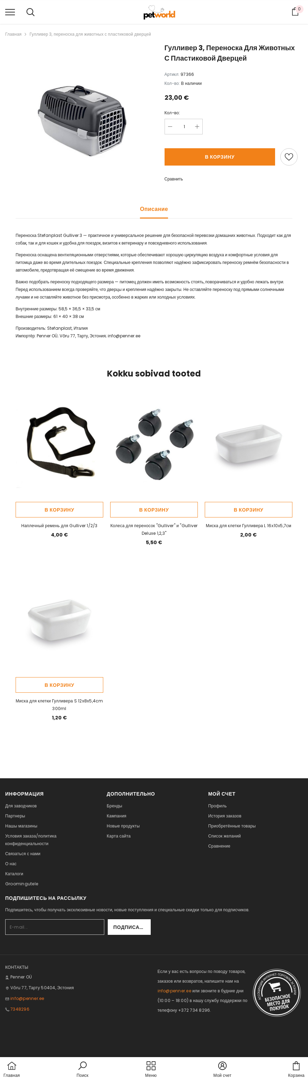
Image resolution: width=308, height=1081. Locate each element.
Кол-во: (172, 113)
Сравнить (174, 179)
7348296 (19, 1009)
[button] (82, 1070)
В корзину (220, 156)
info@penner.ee (124, 336)
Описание (154, 209)
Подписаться (132, 927)
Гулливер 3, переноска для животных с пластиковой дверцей (90, 34)
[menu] (10, 12)
